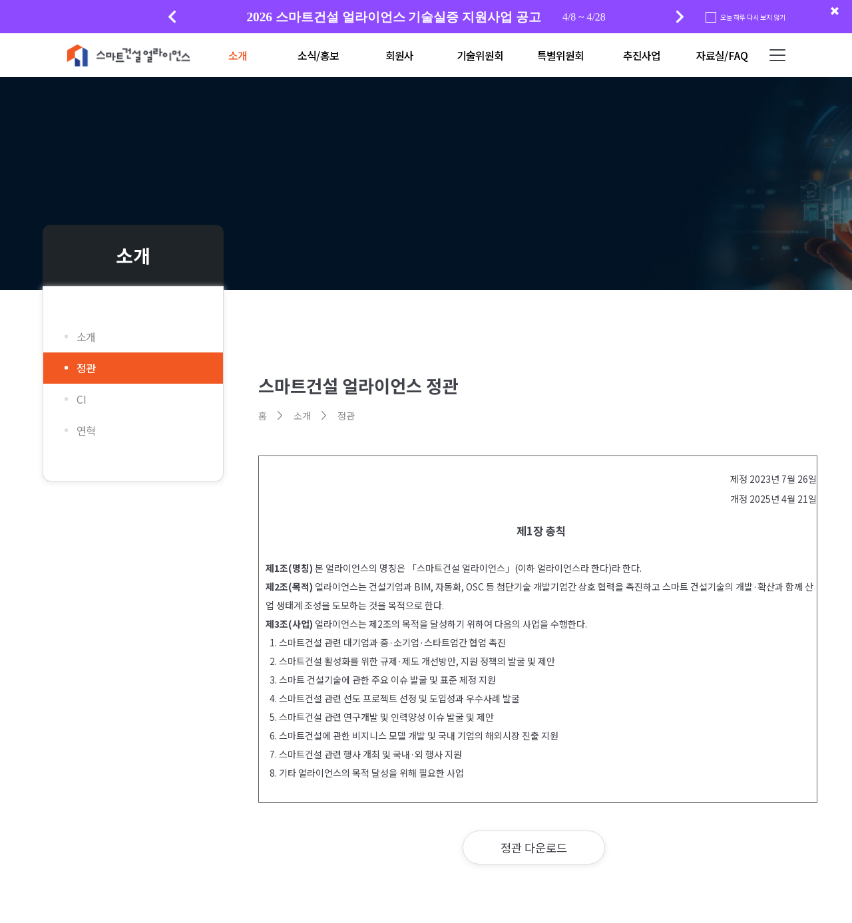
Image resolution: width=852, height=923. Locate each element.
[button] (680, 16)
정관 (86, 368)
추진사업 (641, 55)
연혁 (86, 430)
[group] (426, 17)
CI (82, 399)
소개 (237, 55)
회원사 (399, 55)
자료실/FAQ (722, 55)
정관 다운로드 (534, 847)
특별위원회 (560, 55)
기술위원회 (480, 55)
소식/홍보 (318, 55)
